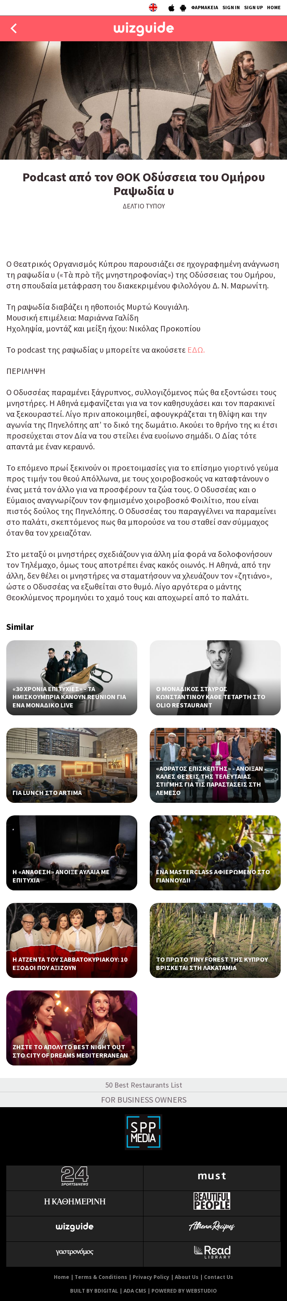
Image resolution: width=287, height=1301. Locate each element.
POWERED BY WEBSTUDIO (184, 1290)
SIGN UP (253, 7)
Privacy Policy (151, 1277)
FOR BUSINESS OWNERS (143, 1099)
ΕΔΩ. (196, 349)
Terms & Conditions (101, 1277)
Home (61, 1277)
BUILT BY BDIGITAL (94, 1290)
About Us (187, 1277)
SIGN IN (231, 7)
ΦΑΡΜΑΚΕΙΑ (204, 7)
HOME (274, 7)
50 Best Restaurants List (143, 1085)
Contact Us (218, 1277)
